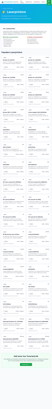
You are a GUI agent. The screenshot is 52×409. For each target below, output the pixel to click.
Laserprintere (37, 2)
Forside (16, 2)
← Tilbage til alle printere (7, 8)
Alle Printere (22, 2)
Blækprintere (29, 2)
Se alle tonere (26, 364)
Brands (43, 2)
